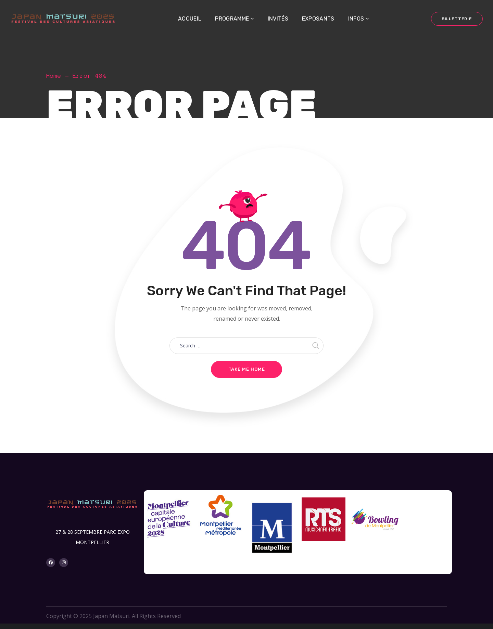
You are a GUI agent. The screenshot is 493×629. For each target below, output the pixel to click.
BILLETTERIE (457, 18)
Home (53, 75)
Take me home (246, 369)
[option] (169, 522)
